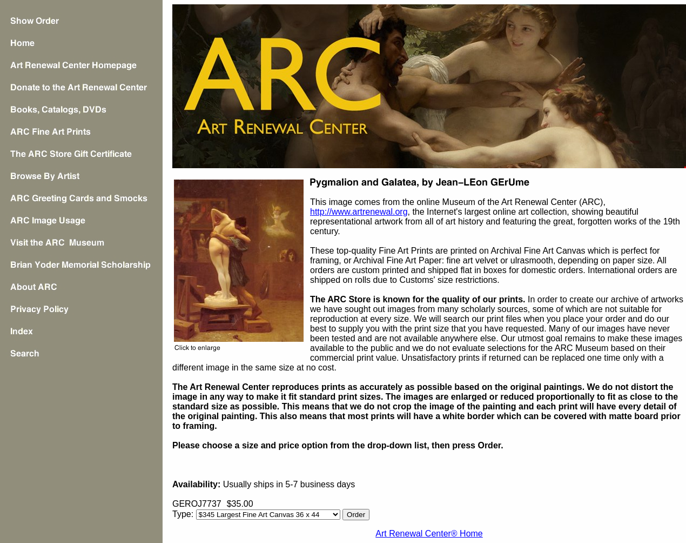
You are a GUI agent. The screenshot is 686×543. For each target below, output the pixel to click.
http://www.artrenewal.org (359, 211)
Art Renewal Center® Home (429, 533)
